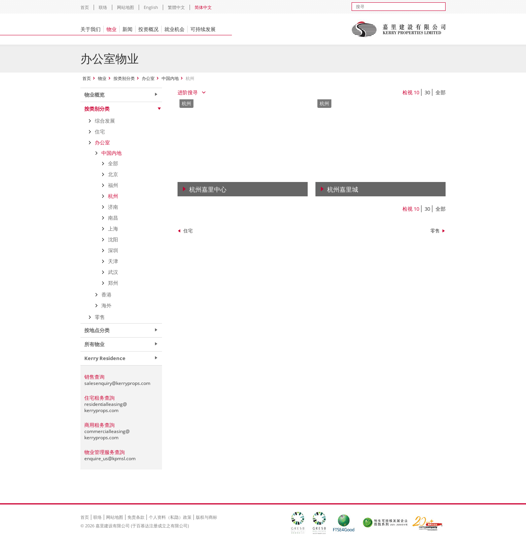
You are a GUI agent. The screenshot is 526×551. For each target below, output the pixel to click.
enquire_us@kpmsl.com (110, 458)
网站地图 (125, 7)
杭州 (113, 195)
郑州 (113, 282)
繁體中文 (176, 7)
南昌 (113, 217)
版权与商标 (206, 517)
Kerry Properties (398, 29)
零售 (435, 230)
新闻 (127, 29)
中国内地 (170, 78)
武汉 (113, 272)
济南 (113, 206)
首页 (84, 7)
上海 (113, 228)
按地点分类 (97, 330)
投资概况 (148, 29)
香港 (106, 294)
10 (416, 92)
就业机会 (174, 29)
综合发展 (105, 120)
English (151, 7)
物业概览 (94, 94)
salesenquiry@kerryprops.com (117, 383)
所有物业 (94, 344)
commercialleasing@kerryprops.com (107, 434)
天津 (113, 261)
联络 (103, 7)
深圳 (113, 250)
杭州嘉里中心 (207, 189)
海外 (106, 305)
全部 (440, 92)
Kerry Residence (104, 358)
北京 (113, 174)
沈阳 (113, 239)
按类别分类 (124, 78)
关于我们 (90, 29)
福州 (113, 185)
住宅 (188, 230)
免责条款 (136, 517)
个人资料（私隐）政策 (170, 517)
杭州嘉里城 (342, 189)
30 (427, 92)
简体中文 (203, 7)
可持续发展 (203, 29)
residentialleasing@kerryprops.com (105, 407)
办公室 (148, 78)
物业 (111, 29)
